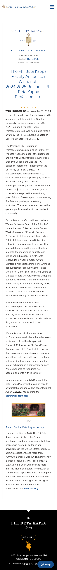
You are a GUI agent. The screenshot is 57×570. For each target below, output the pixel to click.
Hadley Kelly (33, 59)
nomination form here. (17, 396)
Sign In (27, 537)
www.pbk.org (31, 488)
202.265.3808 (20, 564)
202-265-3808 (32, 63)
